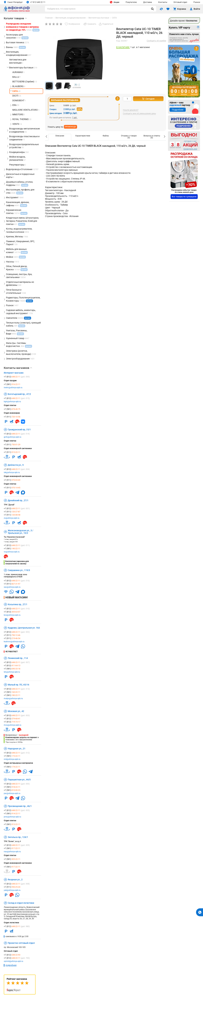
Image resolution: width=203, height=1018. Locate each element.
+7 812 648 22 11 (35, 2)
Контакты (162, 2)
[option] (59, 137)
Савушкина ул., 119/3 (19, 570)
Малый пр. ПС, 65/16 (18, 684)
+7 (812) (17, 377)
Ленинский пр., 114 (18, 658)
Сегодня (148, 98)
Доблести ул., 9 (16, 465)
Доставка (147, 2)
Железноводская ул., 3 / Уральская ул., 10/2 (20, 531)
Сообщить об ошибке (156, 41)
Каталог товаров (15, 18)
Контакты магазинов (18, 368)
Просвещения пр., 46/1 (20, 806)
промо (29, 301)
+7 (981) (12, 384)
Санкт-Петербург (13, 2)
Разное (196, 2)
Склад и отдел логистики (21, 903)
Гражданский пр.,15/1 (19, 429)
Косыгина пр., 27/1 (17, 604)
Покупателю (131, 2)
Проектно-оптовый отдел (21, 943)
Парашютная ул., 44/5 (19, 779)
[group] (79, 62)
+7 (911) (12, 417)
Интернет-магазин (13, 372)
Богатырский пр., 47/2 (19, 394)
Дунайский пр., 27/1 (18, 500)
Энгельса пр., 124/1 (18, 837)
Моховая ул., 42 (16, 711)
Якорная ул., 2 (15, 879)
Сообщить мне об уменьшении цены (139, 114)
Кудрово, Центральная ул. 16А (24, 627)
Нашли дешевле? (130, 110)
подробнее (10, 965)
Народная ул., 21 (16, 748)
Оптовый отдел (180, 2)
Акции (114, 2)
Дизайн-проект (183, 20)
